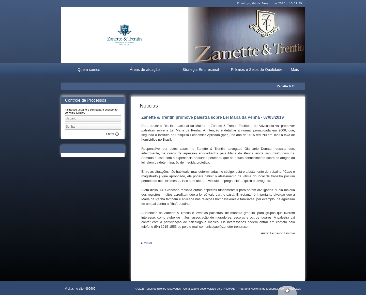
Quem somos (89, 69)
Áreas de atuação (145, 69)
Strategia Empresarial (200, 69)
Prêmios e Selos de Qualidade (256, 69)
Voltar (148, 243)
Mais (295, 69)
